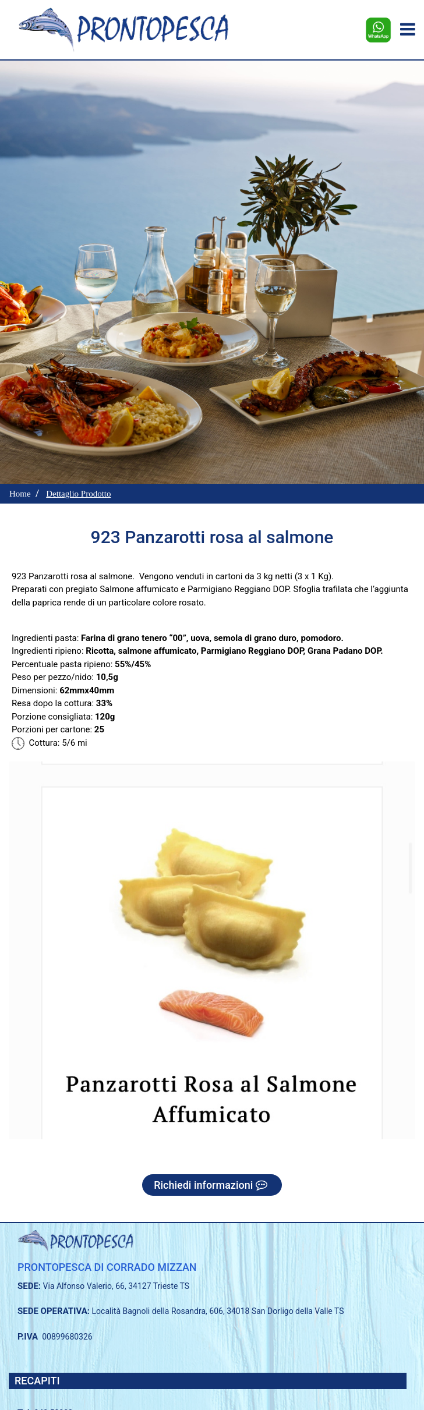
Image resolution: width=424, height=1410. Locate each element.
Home (20, 493)
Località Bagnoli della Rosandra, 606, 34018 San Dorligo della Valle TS (218, 1311)
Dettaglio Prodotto (78, 493)
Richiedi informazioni (212, 1185)
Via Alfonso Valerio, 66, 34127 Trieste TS (116, 1286)
